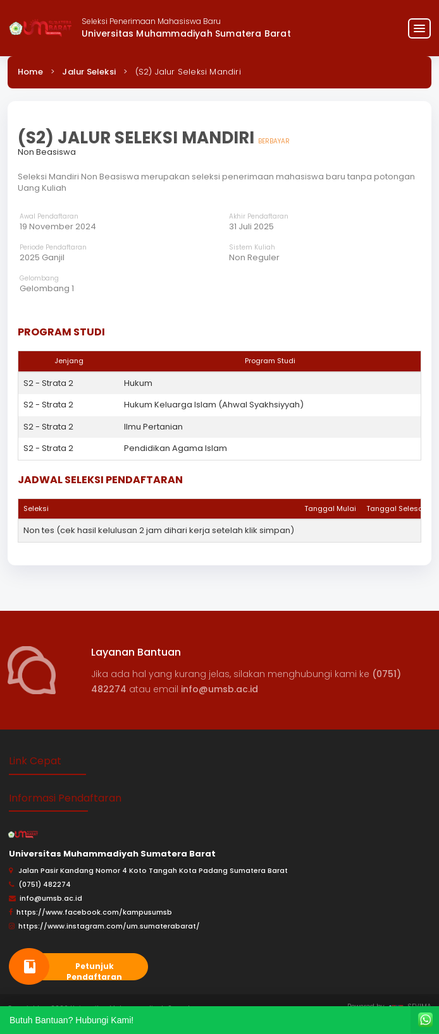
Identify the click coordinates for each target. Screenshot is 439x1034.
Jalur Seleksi (89, 72)
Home (30, 72)
